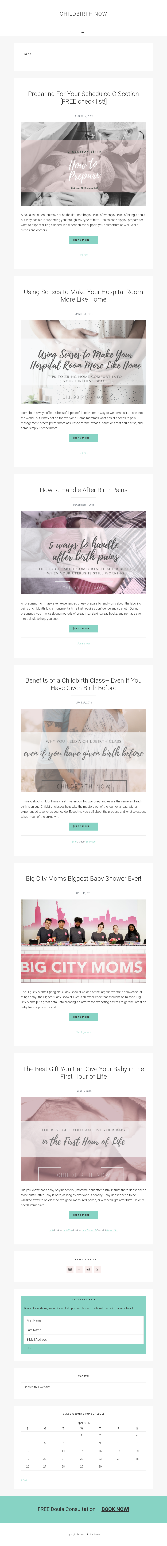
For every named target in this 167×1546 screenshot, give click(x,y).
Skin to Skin (112, 1230)
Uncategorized (83, 1032)
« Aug (24, 1479)
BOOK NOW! (115, 1509)
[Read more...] (85, 241)
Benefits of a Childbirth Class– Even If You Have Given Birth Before (83, 684)
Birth (74, 841)
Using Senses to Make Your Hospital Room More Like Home (83, 295)
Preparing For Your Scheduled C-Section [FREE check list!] (83, 97)
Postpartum (83, 643)
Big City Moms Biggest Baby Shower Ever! (83, 878)
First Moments (89, 1230)
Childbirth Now (83, 14)
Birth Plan (83, 255)
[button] (83, 32)
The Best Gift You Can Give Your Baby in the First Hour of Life (83, 1072)
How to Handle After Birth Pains (83, 490)
